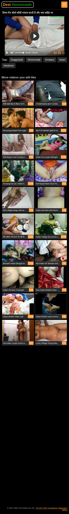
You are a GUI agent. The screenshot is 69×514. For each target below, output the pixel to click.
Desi (17, 4)
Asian (62, 59)
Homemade (34, 59)
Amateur (49, 59)
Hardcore (9, 65)
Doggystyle (17, 59)
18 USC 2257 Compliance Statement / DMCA (51, 509)
